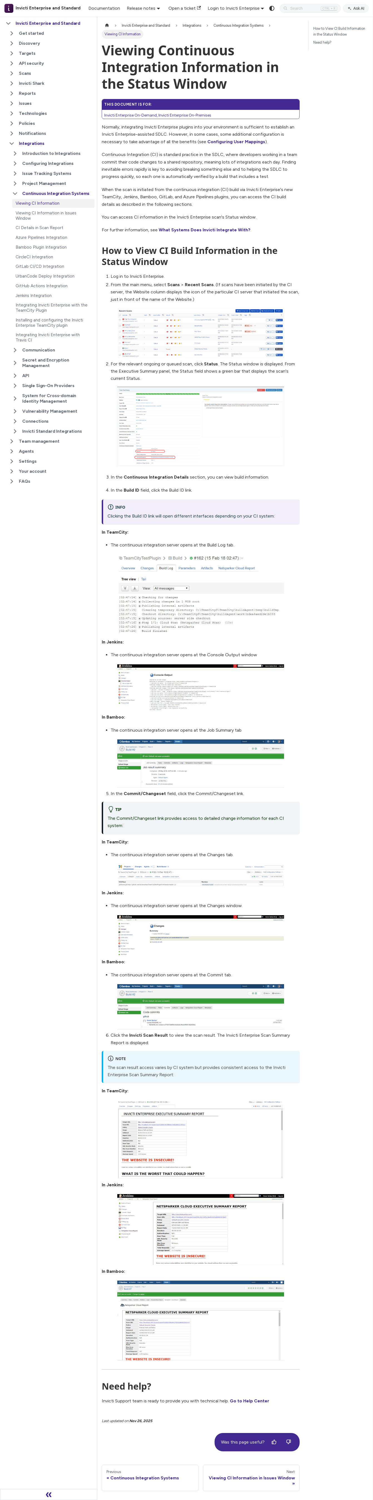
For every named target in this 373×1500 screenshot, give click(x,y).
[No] (289, 1442)
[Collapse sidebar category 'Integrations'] (12, 143)
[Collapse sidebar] (48, 1494)
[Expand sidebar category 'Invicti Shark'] (12, 83)
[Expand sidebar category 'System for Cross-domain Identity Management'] (15, 398)
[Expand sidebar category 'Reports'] (12, 93)
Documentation (104, 8)
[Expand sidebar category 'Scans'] (12, 73)
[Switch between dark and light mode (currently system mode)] (271, 8)
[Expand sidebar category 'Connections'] (15, 421)
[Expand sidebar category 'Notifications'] (12, 133)
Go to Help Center (249, 1401)
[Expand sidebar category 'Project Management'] (15, 183)
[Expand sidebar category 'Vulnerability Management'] (15, 411)
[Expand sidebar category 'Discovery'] (12, 43)
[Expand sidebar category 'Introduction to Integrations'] (15, 153)
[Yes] (274, 1442)
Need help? (322, 42)
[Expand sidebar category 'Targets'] (12, 53)
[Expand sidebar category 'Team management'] (12, 441)
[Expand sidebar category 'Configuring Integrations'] (15, 163)
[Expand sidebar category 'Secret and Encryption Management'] (15, 363)
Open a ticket (184, 8)
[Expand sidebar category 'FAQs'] (12, 481)
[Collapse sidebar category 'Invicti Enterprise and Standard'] (8, 23)
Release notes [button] (141, 8)
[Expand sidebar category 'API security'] (12, 63)
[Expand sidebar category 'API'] (15, 375)
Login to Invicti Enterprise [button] (234, 8)
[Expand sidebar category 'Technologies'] (12, 113)
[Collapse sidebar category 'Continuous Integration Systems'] (15, 193)
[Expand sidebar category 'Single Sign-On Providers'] (15, 385)
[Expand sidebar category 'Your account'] (12, 471)
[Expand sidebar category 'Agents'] (12, 451)
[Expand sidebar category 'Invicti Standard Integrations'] (15, 431)
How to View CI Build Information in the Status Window (339, 31)
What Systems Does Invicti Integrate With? (204, 229)
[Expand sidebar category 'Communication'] (15, 350)
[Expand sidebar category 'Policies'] (12, 123)
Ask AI (355, 8)
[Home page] (107, 25)
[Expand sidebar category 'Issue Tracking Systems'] (15, 173)
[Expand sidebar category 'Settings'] (12, 461)
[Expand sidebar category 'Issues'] (12, 103)
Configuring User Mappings (236, 141)
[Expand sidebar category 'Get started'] (12, 33)
